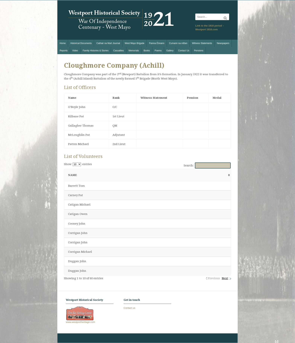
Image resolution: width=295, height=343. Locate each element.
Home (63, 43)
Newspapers (223, 43)
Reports (64, 50)
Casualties (118, 50)
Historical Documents (81, 43)
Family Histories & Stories (96, 50)
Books (147, 50)
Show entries (78, 164)
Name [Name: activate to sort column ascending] (72, 175)
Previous (214, 278)
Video (75, 50)
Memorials (133, 50)
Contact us (129, 308)
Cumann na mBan (178, 43)
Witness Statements (202, 43)
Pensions (198, 50)
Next (225, 278)
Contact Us (183, 50)
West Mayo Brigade (134, 43)
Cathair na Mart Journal (108, 43)
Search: (207, 165)
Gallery (169, 50)
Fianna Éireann (156, 43)
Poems (158, 50)
